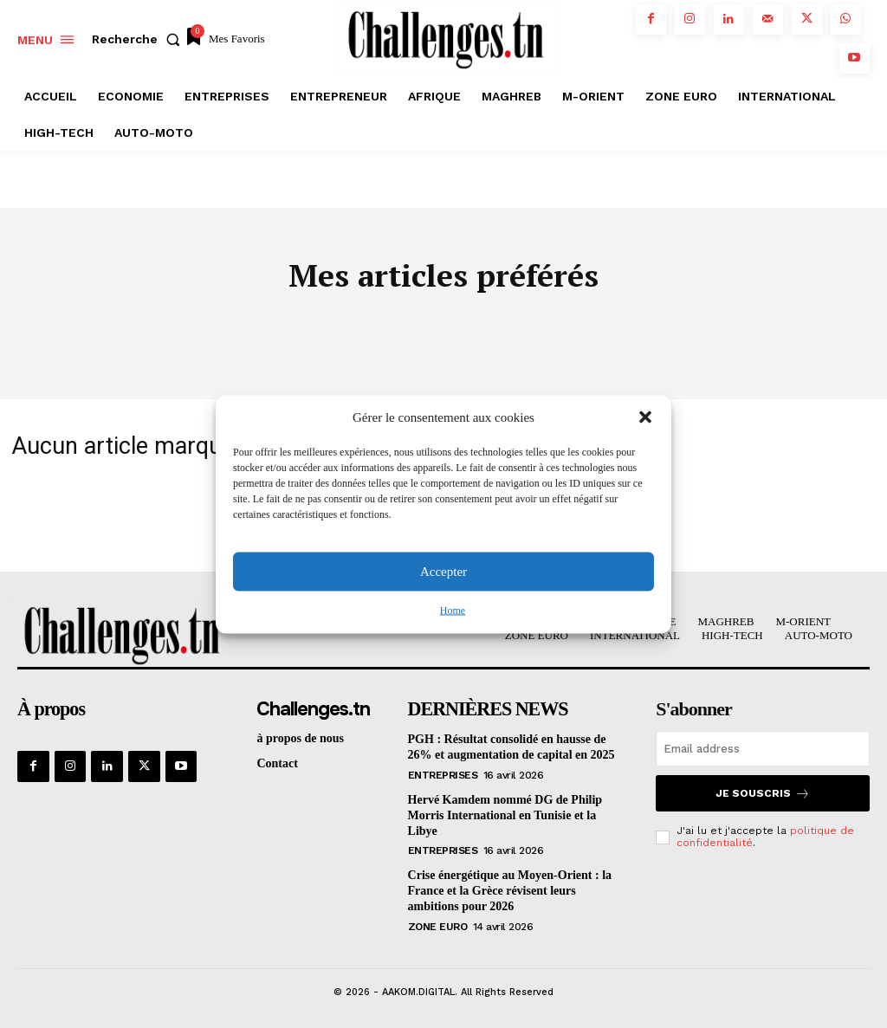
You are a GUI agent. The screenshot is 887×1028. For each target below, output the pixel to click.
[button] (645, 417)
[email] (763, 749)
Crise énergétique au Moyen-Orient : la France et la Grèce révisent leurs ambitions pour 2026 (510, 888)
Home (452, 610)
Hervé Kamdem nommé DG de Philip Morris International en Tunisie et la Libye (505, 813)
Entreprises (443, 774)
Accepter (443, 572)
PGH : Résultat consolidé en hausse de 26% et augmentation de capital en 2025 (511, 747)
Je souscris (762, 793)
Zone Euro (438, 922)
